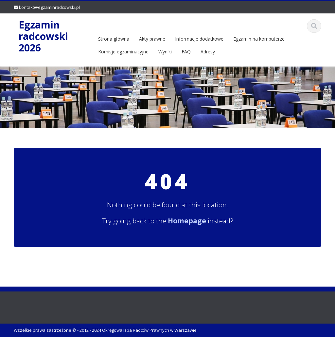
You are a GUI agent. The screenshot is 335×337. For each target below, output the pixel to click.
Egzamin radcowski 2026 (43, 36)
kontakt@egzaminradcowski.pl (49, 7)
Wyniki (165, 51)
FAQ (186, 51)
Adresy (208, 51)
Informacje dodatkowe (199, 39)
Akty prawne (152, 39)
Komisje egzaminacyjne (123, 51)
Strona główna (113, 39)
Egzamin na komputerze (259, 39)
